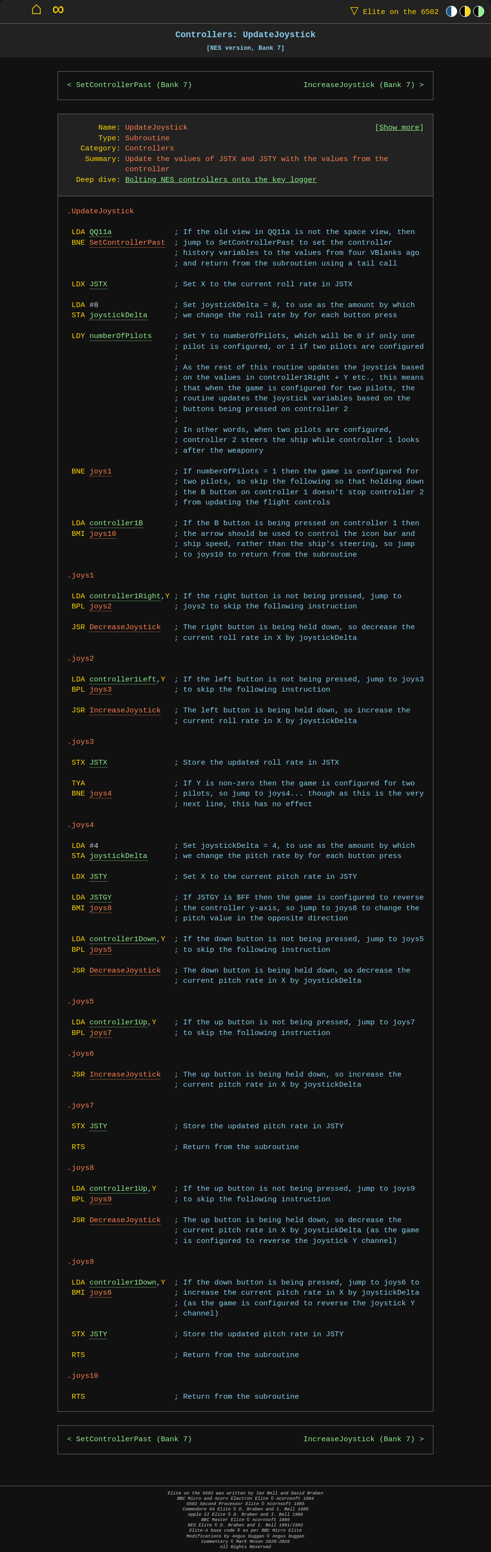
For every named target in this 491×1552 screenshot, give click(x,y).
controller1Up (118, 1023)
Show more (399, 128)
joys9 (100, 1200)
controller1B (116, 523)
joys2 (100, 607)
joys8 (100, 908)
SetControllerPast (127, 243)
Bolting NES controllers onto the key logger (221, 180)
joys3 (100, 690)
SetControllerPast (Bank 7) (134, 85)
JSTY (98, 877)
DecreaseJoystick (125, 627)
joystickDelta (118, 315)
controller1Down (122, 939)
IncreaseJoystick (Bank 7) (359, 85)
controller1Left (122, 680)
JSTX (98, 285)
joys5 (100, 950)
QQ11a (100, 232)
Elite (392, 11)
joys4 (100, 794)
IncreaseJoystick (125, 711)
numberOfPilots (120, 336)
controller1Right (125, 596)
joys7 (100, 1033)
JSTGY (100, 898)
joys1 (100, 472)
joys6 (100, 1293)
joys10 (102, 534)
